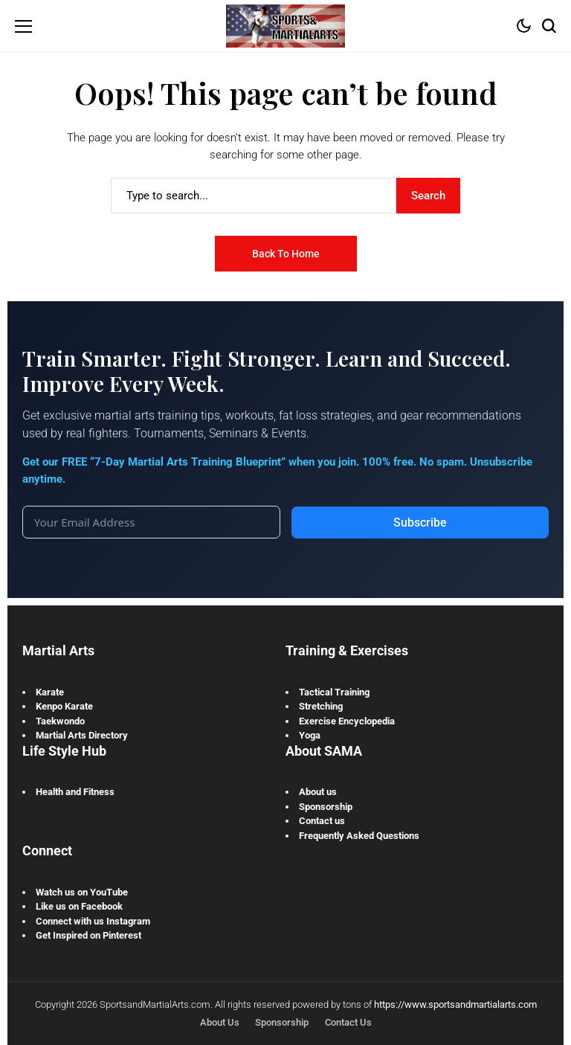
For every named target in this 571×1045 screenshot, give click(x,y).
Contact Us (348, 1022)
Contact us (322, 820)
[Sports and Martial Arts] (285, 25)
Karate (50, 692)
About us (318, 791)
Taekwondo (60, 721)
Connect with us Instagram (93, 921)
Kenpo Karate (64, 706)
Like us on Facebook (79, 906)
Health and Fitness (75, 791)
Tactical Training (334, 692)
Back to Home (286, 254)
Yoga (309, 735)
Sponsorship (325, 806)
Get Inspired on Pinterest (88, 935)
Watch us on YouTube (82, 892)
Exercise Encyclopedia (347, 721)
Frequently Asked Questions (359, 835)
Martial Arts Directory (82, 735)
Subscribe (420, 522)
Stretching (321, 706)
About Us (219, 1022)
